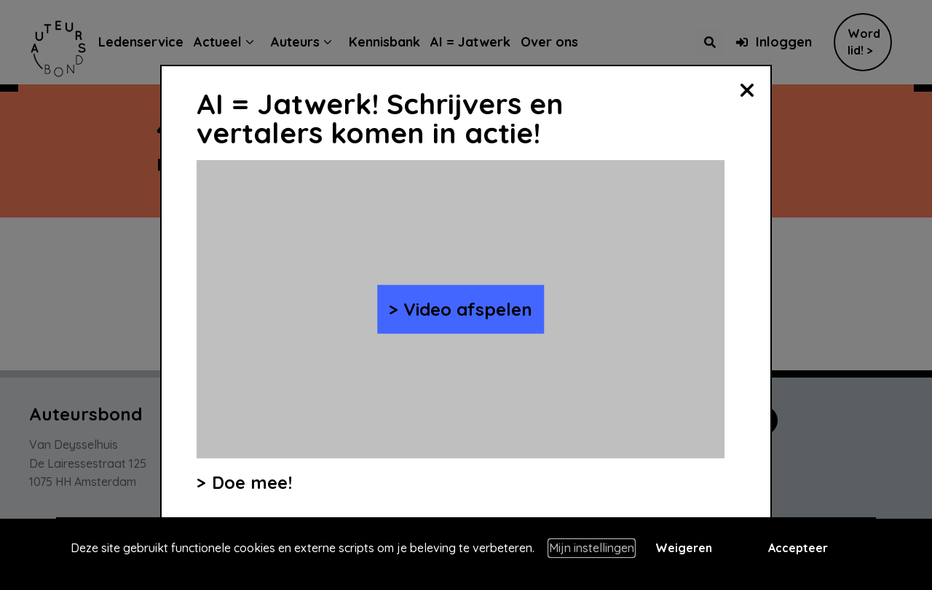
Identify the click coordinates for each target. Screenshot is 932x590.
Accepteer (798, 548)
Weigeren (683, 548)
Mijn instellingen (591, 548)
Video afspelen (467, 309)
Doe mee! (252, 482)
